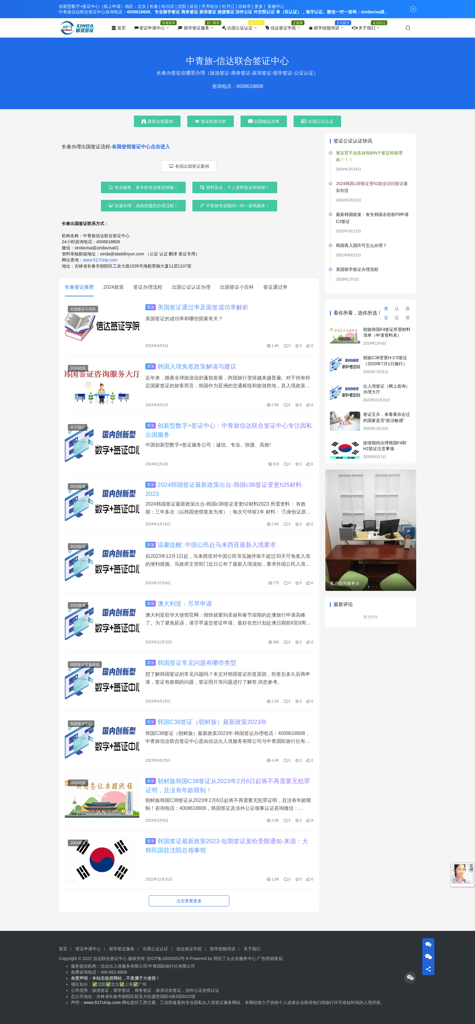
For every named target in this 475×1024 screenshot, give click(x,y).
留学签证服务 (193, 28)
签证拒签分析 (210, 121)
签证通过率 (275, 287)
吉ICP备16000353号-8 (167, 958)
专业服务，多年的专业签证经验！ (143, 187)
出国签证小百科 (237, 287)
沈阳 (182, 6)
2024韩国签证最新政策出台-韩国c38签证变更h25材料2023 (223, 489)
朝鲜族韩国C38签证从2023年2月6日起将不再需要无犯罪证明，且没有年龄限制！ (227, 785)
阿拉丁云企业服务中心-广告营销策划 (248, 958)
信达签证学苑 (280, 28)
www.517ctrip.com (100, 260)
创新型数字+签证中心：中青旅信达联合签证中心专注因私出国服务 (228, 430)
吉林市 (244, 6)
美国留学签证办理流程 (357, 269)
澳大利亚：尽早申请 (178, 603)
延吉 (194, 6)
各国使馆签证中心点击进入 (141, 146)
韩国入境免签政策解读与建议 (190, 366)
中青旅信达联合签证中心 (82, 11)
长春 (154, 6)
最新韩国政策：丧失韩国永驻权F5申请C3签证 (372, 218)
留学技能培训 (324, 28)
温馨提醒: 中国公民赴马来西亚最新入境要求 (210, 544)
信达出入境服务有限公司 (124, 966)
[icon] (410, 978)
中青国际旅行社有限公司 (171, 966)
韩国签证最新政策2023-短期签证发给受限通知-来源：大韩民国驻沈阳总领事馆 (226, 846)
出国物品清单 (264, 121)
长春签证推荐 (79, 287)
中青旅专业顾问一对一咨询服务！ (235, 205)
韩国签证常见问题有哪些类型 (190, 662)
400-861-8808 (114, 972)
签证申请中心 (149, 28)
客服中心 (275, 6)
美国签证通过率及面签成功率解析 (196, 307)
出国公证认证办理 (191, 287)
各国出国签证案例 (189, 166)
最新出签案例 (157, 121)
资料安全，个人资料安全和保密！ (235, 187)
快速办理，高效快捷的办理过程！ (143, 205)
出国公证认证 (237, 28)
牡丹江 (228, 6)
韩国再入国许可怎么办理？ (361, 245)
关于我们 (363, 28)
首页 (118, 28)
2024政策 (113, 287)
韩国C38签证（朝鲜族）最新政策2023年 (206, 722)
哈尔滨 (167, 6)
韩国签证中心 (81, 724)
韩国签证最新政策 (84, 664)
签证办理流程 (147, 287)
